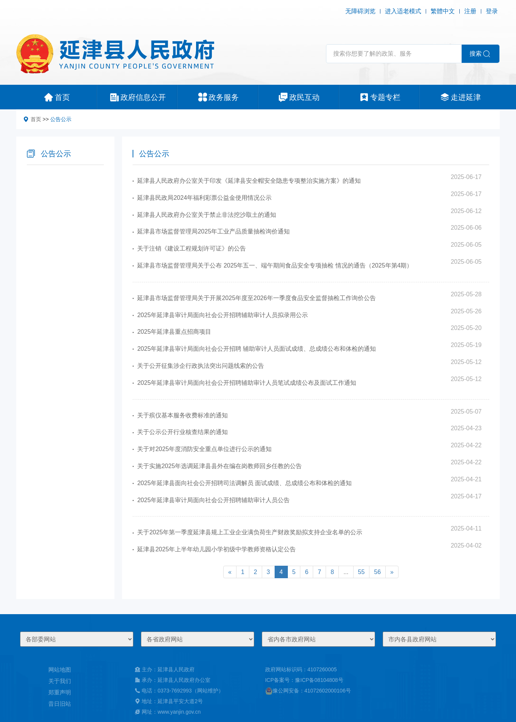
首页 (36, 119)
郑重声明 (59, 692)
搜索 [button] (476, 53)
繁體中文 (443, 11)
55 (361, 572)
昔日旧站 (59, 703)
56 (377, 572)
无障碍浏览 (360, 11)
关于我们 (59, 681)
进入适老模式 (403, 11)
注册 (470, 11)
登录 (492, 11)
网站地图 (59, 669)
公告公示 (60, 119)
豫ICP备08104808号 (319, 680)
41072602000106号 (327, 691)
